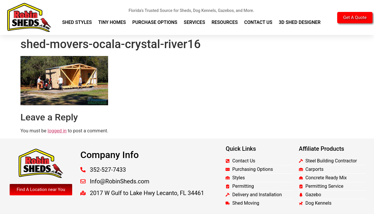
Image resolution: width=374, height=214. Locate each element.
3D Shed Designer (300, 22)
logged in (57, 131)
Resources (225, 22)
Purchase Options (154, 22)
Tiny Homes (112, 22)
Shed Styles (77, 22)
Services (194, 22)
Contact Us (258, 22)
